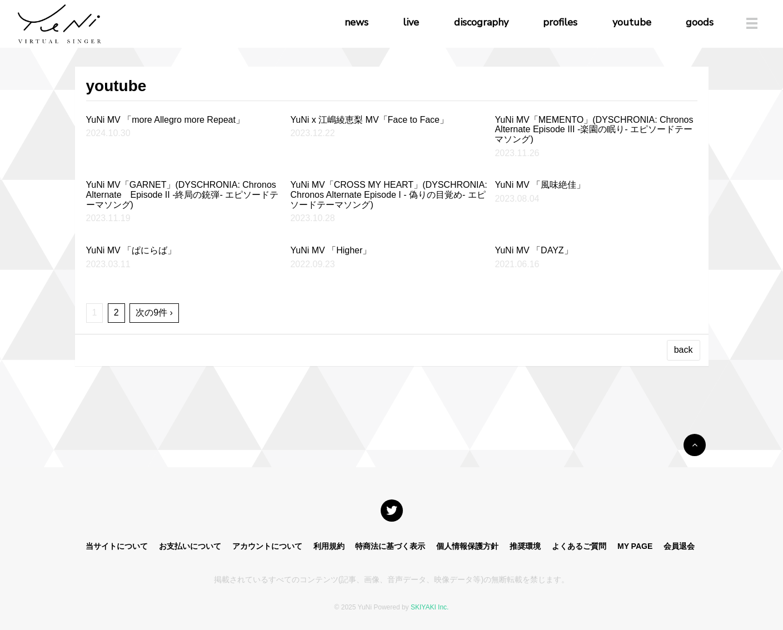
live (411, 22)
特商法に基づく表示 (390, 546)
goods (700, 22)
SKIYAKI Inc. (429, 607)
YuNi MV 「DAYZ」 (533, 250)
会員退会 (679, 546)
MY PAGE (634, 546)
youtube (631, 22)
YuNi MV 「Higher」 (330, 250)
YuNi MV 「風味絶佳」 (540, 184)
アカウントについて (267, 546)
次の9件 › (154, 312)
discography (481, 22)
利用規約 (329, 546)
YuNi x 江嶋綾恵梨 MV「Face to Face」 (369, 119)
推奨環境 (525, 546)
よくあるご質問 (579, 546)
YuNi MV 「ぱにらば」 (131, 250)
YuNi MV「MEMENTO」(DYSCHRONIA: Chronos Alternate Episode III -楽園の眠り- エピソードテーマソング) (594, 129)
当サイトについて (117, 546)
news (356, 22)
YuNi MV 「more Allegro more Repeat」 (165, 119)
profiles (560, 22)
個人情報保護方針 (467, 546)
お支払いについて (190, 546)
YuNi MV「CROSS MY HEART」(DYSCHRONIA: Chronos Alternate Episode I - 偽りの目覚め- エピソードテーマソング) (388, 194)
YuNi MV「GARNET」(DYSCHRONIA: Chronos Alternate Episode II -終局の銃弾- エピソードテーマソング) (182, 194)
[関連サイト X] (392, 510)
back (683, 349)
